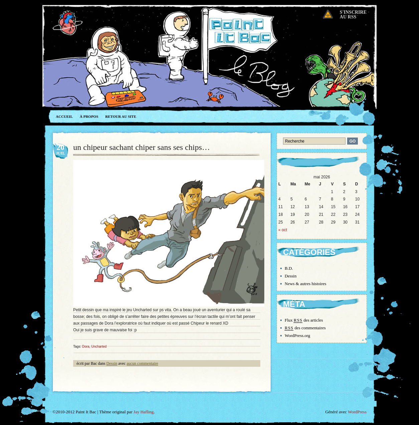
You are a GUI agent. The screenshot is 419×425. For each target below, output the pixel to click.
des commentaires (305, 328)
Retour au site (120, 116)
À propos (89, 116)
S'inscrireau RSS (353, 14)
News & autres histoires (305, 283)
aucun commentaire (142, 363)
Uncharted (99, 346)
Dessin (111, 363)
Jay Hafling (144, 411)
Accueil (64, 116)
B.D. (289, 268)
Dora (86, 346)
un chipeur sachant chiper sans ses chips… (141, 147)
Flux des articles (304, 320)
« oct (282, 230)
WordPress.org (297, 335)
